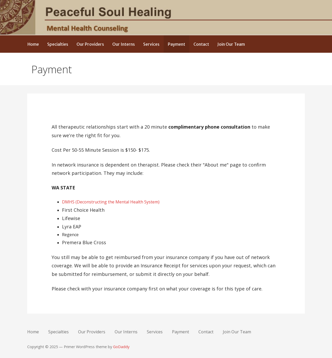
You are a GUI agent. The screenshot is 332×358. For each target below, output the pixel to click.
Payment (176, 44)
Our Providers (90, 44)
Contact (201, 44)
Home (33, 44)
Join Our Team (231, 44)
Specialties (57, 44)
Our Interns (123, 44)
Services (151, 44)
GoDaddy (121, 346)
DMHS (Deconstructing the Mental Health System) (111, 202)
